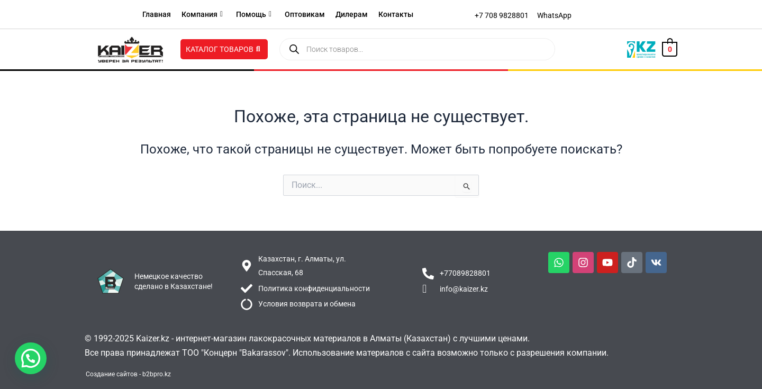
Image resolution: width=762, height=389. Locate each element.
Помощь (253, 14)
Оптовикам (305, 14)
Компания (202, 14)
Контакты (395, 14)
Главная (156, 14)
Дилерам (351, 14)
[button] (31, 358)
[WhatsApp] (554, 15)
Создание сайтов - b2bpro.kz (128, 374)
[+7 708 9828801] (501, 15)
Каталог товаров (223, 49)
